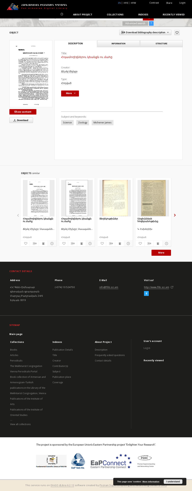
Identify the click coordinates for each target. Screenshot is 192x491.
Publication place (61, 377)
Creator (56, 360)
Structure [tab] (161, 43)
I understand (173, 481)
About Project (82, 14)
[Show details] (51, 243)
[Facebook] (146, 293)
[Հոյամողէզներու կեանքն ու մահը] (38, 198)
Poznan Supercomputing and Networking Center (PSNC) (133, 485)
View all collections (20, 424)
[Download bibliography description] (34, 243)
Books (13, 349)
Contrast (154, 2)
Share (169, 3)
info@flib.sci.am (108, 287)
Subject (56, 371)
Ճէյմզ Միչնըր (69, 71)
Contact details (103, 360)
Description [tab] (75, 43)
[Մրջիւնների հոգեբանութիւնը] (153, 198)
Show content (23, 111)
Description (101, 349)
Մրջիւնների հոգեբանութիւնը (147, 220)
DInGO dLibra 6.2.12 (62, 485)
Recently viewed (174, 14)
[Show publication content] (43, 243)
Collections (115, 14)
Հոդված (66, 83)
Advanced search (135, 23)
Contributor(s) (60, 366)
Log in (147, 348)
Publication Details (62, 349)
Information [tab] (118, 43)
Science (67, 122)
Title (54, 355)
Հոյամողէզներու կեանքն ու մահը (38, 220)
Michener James (103, 122)
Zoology (82, 122)
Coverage (57, 382)
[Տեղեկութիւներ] (115, 198)
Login (182, 2)
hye (126, 3)
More (161, 252)
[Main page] (61, 14)
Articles (14, 355)
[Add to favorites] (177, 32)
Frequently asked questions (110, 355)
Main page (16, 334)
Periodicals (16, 360)
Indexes (143, 14)
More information (150, 481)
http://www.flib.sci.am (156, 287)
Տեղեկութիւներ (108, 218)
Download (20, 120)
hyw (133, 3)
